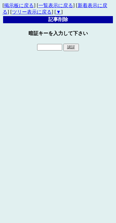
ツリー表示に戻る (32, 12)
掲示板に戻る (19, 5)
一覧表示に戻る (55, 5)
